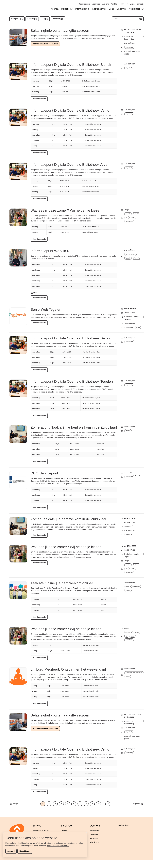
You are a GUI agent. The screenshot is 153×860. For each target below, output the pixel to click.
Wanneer (56, 19)
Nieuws (64, 830)
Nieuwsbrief (123, 4)
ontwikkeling (136, 586)
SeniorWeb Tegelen (46, 309)
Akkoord (11, 851)
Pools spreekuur (130, 254)
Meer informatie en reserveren (45, 44)
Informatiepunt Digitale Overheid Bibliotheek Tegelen (72, 381)
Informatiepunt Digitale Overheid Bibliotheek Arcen (70, 165)
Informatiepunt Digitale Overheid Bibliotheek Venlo (70, 110)
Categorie (15, 19)
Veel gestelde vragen (40, 830)
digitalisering (129, 47)
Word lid (113, 4)
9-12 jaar (136, 214)
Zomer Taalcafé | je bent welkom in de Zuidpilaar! (69, 519)
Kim (127, 217)
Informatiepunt (82, 9)
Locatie (30, 19)
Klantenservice (99, 9)
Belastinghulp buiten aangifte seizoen (60, 31)
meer (35, 292)
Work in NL (136, 258)
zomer (133, 217)
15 (108, 804)
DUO (137, 476)
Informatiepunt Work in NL (51, 251)
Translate (140, 4)
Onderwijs (122, 9)
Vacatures (96, 4)
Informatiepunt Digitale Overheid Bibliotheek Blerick (71, 65)
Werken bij (94, 834)
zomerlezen (129, 221)
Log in (132, 4)
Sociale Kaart (123, 825)
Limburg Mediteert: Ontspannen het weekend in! (68, 669)
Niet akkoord (24, 851)
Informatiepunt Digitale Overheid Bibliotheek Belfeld (71, 338)
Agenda (55, 9)
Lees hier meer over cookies (58, 846)
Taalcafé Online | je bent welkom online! (62, 583)
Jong (111, 9)
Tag (43, 19)
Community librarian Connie (134, 673)
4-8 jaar (128, 214)
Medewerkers (95, 830)
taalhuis (128, 258)
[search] (140, 18)
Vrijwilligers (94, 842)
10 (98, 804)
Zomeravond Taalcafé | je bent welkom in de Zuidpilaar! (74, 427)
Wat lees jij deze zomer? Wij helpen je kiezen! (66, 210)
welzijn (128, 676)
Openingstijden (84, 4)
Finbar (138, 327)
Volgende (136, 804)
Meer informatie (39, 99)
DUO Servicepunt (44, 473)
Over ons (105, 4)
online (127, 586)
